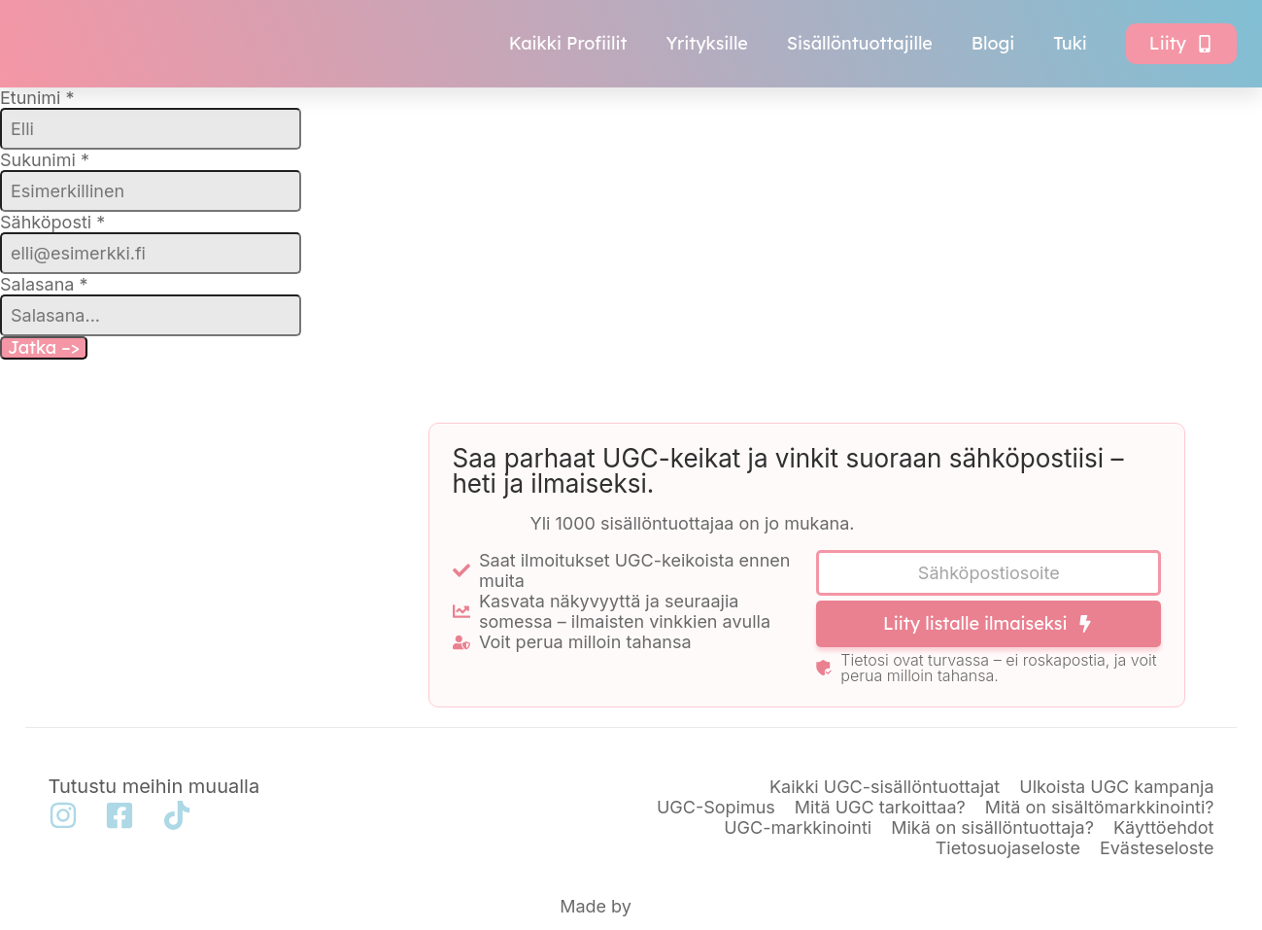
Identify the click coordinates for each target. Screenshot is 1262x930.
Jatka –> (44, 347)
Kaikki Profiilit (568, 43)
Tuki (1070, 43)
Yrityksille (707, 43)
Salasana (44, 284)
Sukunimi (44, 160)
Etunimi (37, 97)
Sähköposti (52, 222)
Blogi (993, 43)
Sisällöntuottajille (860, 43)
